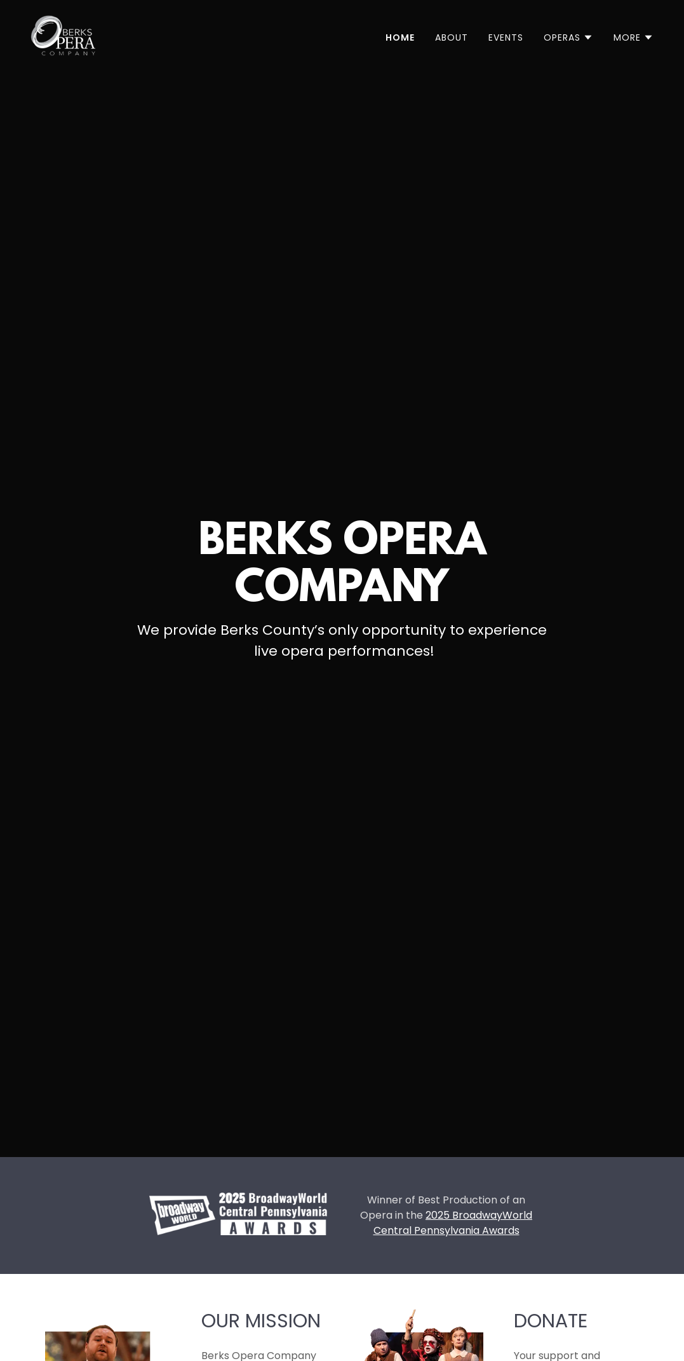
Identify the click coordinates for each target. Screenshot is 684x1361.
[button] (568, 37)
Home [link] (400, 37)
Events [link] (505, 37)
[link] (63, 34)
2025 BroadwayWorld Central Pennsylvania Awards (453, 1223)
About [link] (451, 37)
